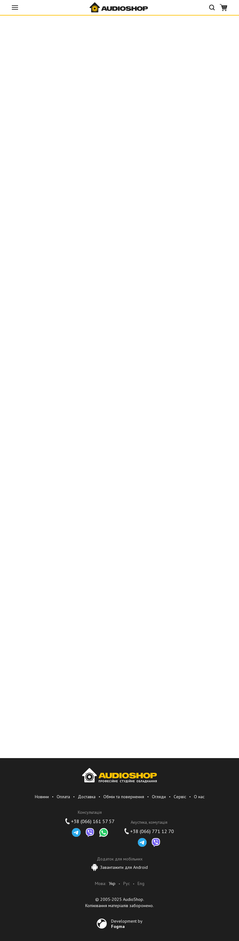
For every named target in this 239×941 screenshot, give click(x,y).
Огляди (159, 796)
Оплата (63, 796)
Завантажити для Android (119, 867)
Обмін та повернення (123, 796)
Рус (126, 883)
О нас (199, 796)
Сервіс (180, 796)
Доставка (87, 796)
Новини (42, 796)
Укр (112, 883)
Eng (141, 883)
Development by (127, 924)
